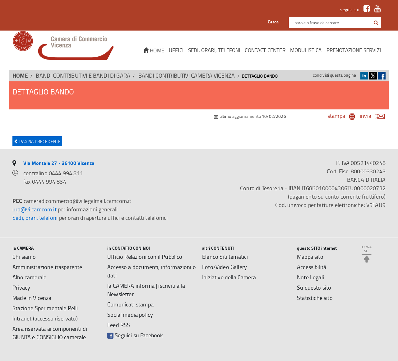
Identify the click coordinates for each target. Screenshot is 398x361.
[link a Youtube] (376, 9)
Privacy (21, 287)
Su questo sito (314, 287)
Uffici (176, 50)
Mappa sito (310, 256)
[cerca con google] (375, 22)
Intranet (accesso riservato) (45, 318)
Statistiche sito (315, 297)
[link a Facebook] (365, 9)
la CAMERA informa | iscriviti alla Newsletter (146, 290)
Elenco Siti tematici (225, 256)
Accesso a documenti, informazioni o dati (151, 271)
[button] (376, 22)
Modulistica (306, 50)
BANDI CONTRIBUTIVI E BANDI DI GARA (83, 75)
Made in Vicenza (32, 297)
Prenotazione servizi (353, 50)
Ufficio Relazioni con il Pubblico (145, 256)
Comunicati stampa (130, 304)
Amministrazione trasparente (47, 267)
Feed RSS (118, 325)
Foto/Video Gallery (224, 267)
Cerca (273, 21)
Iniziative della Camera (229, 277)
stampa (336, 115)
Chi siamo (24, 256)
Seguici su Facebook (135, 335)
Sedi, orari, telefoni (214, 50)
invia (374, 115)
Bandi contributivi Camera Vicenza (186, 75)
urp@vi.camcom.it (34, 209)
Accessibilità (311, 267)
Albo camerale (29, 277)
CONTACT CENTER (265, 50)
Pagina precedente (37, 141)
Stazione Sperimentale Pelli (45, 308)
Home (153, 50)
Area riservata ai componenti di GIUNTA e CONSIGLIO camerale (49, 333)
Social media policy (130, 314)
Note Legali (310, 277)
